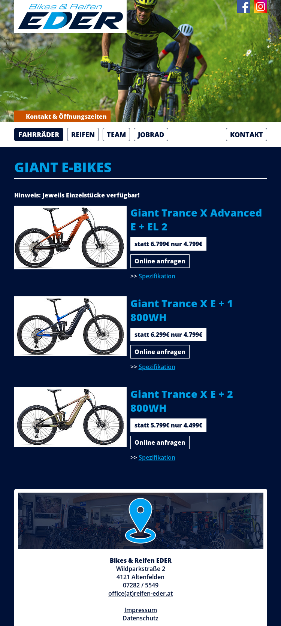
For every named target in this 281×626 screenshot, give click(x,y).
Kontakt (246, 134)
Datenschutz (140, 618)
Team (116, 134)
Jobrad (151, 134)
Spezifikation (157, 276)
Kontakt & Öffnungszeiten (62, 116)
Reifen (83, 134)
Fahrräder (38, 134)
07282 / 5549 (140, 585)
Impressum (140, 610)
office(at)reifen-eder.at (140, 593)
